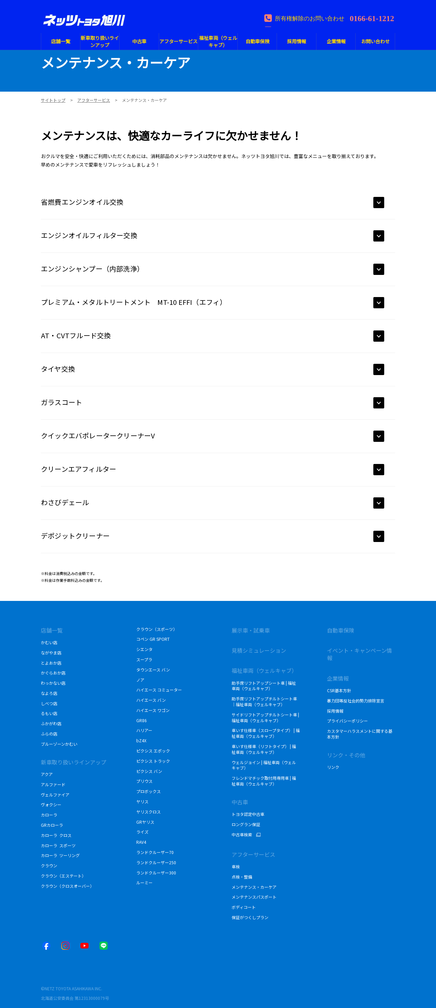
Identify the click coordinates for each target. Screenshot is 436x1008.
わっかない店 (53, 683)
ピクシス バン (149, 771)
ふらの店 (49, 733)
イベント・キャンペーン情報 (359, 654)
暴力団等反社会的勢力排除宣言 (355, 700)
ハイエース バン (151, 700)
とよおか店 (51, 663)
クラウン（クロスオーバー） (67, 886)
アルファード (53, 784)
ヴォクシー (51, 804)
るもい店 (49, 713)
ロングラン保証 (246, 824)
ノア (140, 680)
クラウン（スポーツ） (156, 629)
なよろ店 (49, 693)
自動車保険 (340, 630)
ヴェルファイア (55, 794)
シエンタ (144, 649)
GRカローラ (52, 825)
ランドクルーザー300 (156, 872)
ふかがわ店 (51, 723)
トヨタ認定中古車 (248, 814)
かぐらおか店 (53, 673)
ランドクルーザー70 (155, 852)
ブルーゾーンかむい (59, 744)
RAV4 (141, 842)
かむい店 (49, 642)
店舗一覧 (52, 630)
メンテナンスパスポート (254, 897)
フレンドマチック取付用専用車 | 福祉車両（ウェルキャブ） (264, 781)
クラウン (49, 865)
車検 (236, 866)
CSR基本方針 (339, 690)
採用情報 (335, 711)
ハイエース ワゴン (153, 710)
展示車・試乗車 (251, 630)
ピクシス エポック (153, 751)
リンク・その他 (346, 755)
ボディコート (244, 907)
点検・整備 (242, 877)
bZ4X (141, 740)
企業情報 (338, 678)
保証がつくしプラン (250, 917)
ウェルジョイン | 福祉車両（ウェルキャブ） (264, 765)
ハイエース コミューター (159, 690)
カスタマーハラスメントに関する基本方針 (359, 734)
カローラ (49, 815)
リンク (333, 767)
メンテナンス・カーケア (254, 887)
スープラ (144, 659)
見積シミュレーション (259, 650)
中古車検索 (242, 834)
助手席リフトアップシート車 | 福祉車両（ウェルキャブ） (264, 686)
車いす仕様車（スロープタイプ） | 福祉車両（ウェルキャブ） (266, 733)
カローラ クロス (56, 835)
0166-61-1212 (372, 17)
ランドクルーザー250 (156, 862)
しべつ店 (49, 703)
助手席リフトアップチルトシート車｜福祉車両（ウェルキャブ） (264, 701)
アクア (47, 774)
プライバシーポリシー (347, 721)
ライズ (142, 832)
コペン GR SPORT (153, 639)
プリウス (144, 781)
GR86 (141, 720)
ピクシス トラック (153, 761)
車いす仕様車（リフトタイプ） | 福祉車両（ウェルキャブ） (264, 749)
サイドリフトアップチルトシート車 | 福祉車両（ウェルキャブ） (265, 717)
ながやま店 (51, 652)
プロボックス (148, 791)
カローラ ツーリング (60, 855)
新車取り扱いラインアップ (73, 762)
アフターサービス (253, 854)
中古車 (240, 802)
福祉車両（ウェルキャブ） (264, 670)
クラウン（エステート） (63, 876)
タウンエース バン (153, 669)
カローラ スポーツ (58, 845)
